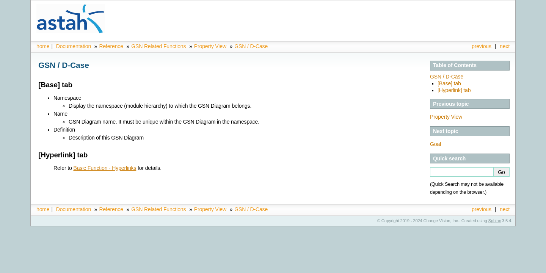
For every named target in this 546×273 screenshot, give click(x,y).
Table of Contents (455, 65)
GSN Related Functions (159, 46)
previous (481, 46)
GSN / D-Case (251, 46)
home (42, 46)
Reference (111, 46)
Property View (210, 46)
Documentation (73, 46)
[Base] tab (449, 83)
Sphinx (494, 220)
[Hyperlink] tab (454, 90)
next (505, 46)
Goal (435, 144)
